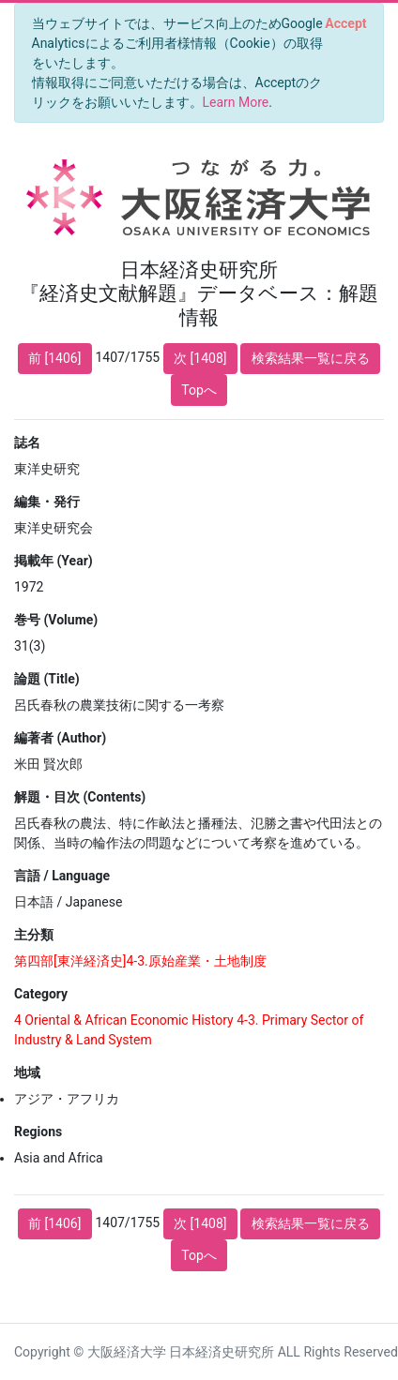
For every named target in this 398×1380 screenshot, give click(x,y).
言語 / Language (62, 875)
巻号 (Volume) (56, 619)
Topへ (199, 390)
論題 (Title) (47, 678)
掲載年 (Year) (53, 560)
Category (41, 993)
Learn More (236, 102)
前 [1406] (54, 358)
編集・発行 (47, 501)
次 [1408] (200, 358)
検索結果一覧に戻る (311, 358)
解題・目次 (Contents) (79, 796)
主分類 (34, 934)
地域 (27, 1072)
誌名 (27, 442)
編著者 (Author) (60, 737)
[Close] (346, 23)
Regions (38, 1131)
